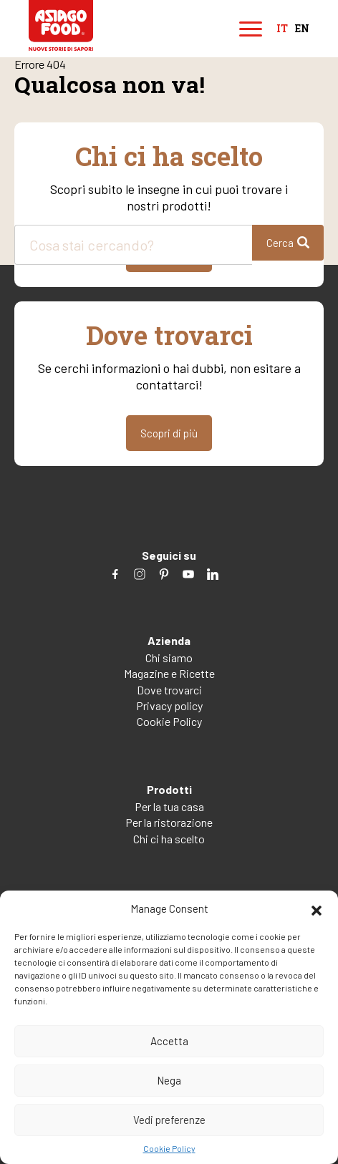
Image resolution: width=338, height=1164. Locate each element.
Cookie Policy (169, 1148)
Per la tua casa (169, 806)
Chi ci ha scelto (169, 838)
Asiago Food (61, 25)
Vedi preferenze (169, 1119)
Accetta (169, 1040)
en (302, 29)
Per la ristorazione (169, 822)
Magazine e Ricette (169, 673)
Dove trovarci (169, 690)
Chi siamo (169, 657)
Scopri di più (169, 433)
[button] (316, 908)
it (282, 29)
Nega (169, 1080)
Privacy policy (169, 705)
